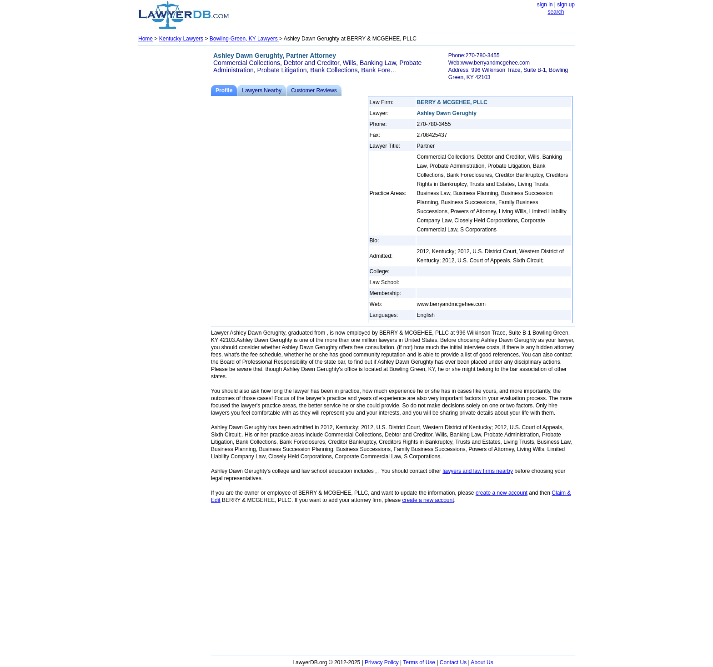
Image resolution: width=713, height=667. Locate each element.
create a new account (501, 493)
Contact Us (453, 662)
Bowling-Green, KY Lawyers (244, 38)
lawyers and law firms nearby (477, 471)
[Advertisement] (174, 184)
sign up (566, 4)
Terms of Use (419, 662)
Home (145, 38)
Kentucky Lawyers (181, 38)
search (555, 12)
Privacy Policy (382, 662)
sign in (545, 4)
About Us (482, 662)
